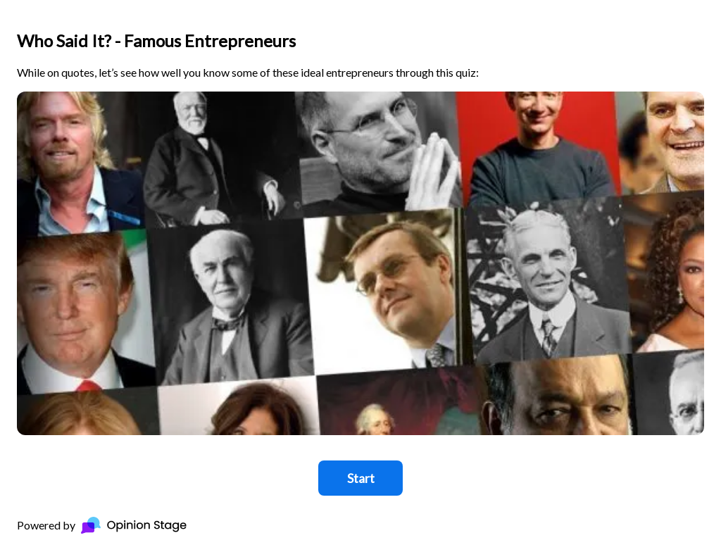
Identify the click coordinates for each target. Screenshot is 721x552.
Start (361, 478)
